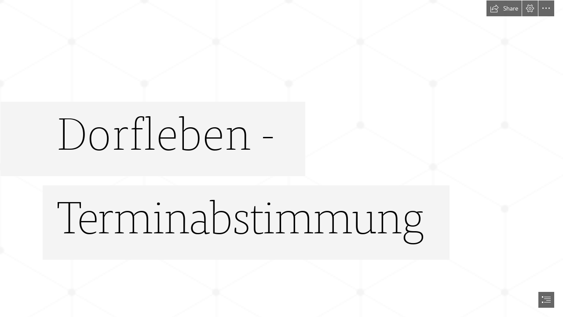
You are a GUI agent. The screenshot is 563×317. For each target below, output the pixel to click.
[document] (281, 158)
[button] (504, 8)
